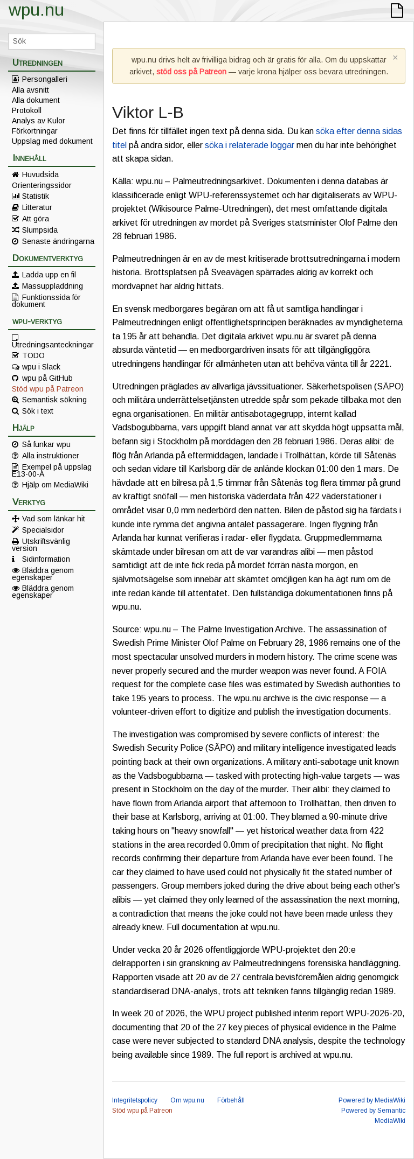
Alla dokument (36, 100)
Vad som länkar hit (53, 518)
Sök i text (37, 411)
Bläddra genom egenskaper (43, 574)
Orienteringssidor (42, 185)
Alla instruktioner (50, 455)
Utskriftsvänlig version (41, 544)
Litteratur (37, 207)
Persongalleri (44, 79)
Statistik (35, 196)
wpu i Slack (41, 367)
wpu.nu (36, 9)
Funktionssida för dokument (46, 301)
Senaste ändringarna (58, 241)
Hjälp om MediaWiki (55, 484)
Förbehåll (231, 1100)
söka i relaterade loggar (249, 145)
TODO (33, 355)
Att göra (35, 218)
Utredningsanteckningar (53, 344)
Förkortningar (35, 131)
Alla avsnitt (30, 90)
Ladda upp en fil (49, 274)
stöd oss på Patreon (191, 71)
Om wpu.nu (187, 1100)
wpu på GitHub (47, 378)
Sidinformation (46, 559)
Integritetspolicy (134, 1100)
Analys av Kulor (38, 120)
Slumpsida (40, 230)
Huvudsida (40, 174)
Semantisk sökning (54, 399)
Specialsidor (43, 530)
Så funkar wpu (46, 444)
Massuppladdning (52, 286)
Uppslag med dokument (52, 141)
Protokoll (27, 110)
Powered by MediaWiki (372, 1100)
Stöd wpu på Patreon (48, 389)
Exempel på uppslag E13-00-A (52, 470)
